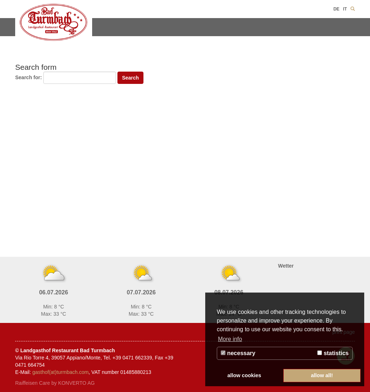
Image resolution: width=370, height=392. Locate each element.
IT (345, 9)
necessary (238, 353)
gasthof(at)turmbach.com (60, 372)
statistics (333, 353)
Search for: (28, 77)
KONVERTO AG (76, 383)
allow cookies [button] (244, 375)
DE (337, 9)
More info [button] (230, 339)
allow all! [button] (322, 375)
